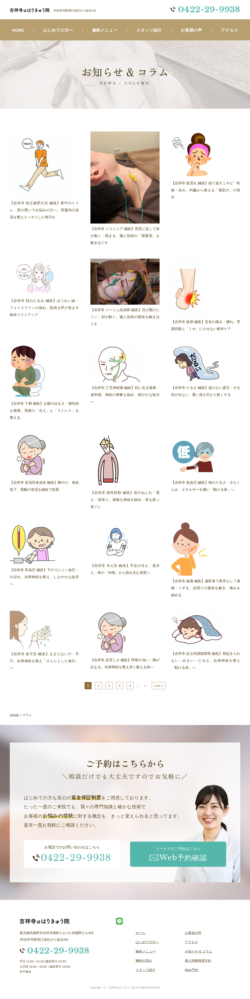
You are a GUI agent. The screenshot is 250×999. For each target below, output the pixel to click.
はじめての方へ (58, 30)
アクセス (229, 30)
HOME (18, 30)
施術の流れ (144, 961)
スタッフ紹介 (149, 30)
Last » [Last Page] (158, 685)
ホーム (141, 933)
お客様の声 (192, 30)
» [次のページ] (145, 685)
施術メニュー (105, 30)
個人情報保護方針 (198, 961)
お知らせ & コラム (198, 951)
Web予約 (191, 970)
